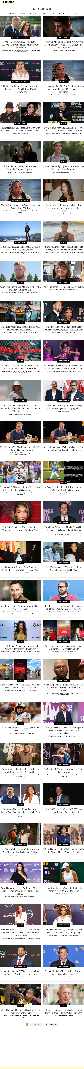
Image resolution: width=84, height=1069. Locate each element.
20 (47, 1025)
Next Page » (53, 1025)
